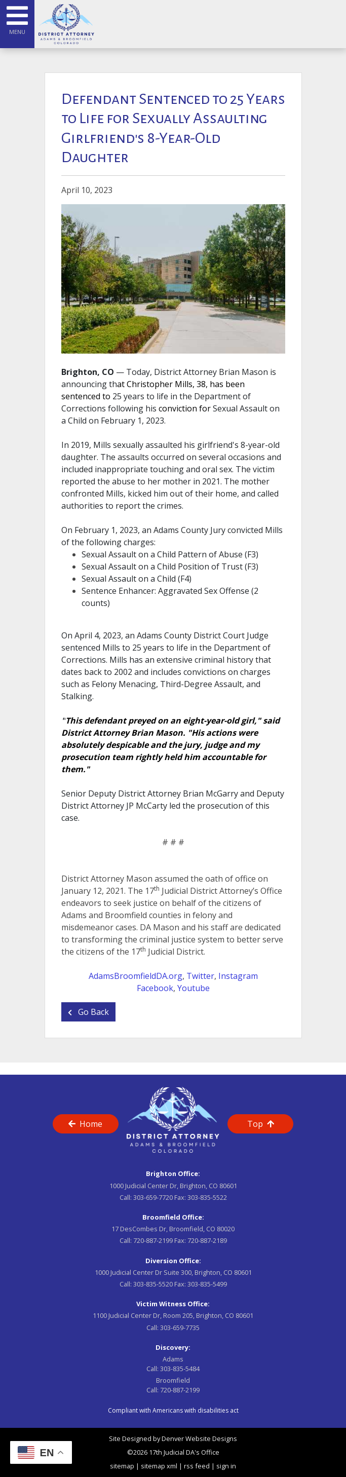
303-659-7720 (153, 1197)
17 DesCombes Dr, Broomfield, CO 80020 (173, 1228)
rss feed (197, 1465)
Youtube (193, 988)
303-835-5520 (153, 1284)
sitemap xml (159, 1465)
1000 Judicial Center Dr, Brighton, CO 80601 (173, 1185)
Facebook (155, 988)
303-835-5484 (180, 1368)
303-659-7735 (180, 1327)
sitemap (122, 1465)
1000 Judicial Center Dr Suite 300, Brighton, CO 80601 (173, 1272)
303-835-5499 (207, 1284)
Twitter (200, 975)
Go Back (88, 1011)
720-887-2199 (153, 1240)
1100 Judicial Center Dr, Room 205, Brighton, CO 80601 (173, 1315)
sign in (226, 1465)
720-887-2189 (207, 1240)
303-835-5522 (207, 1197)
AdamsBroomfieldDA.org (135, 975)
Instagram (238, 975)
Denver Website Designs (199, 1438)
